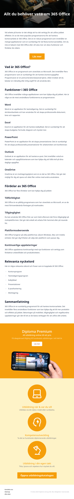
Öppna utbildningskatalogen (36, 475)
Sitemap (7, 492)
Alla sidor (8, 494)
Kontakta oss (9, 489)
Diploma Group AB (45, 492)
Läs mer (37, 56)
